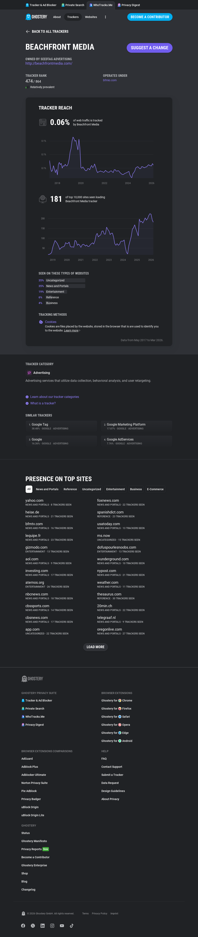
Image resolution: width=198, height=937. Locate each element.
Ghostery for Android (116, 740)
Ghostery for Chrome (116, 700)
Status (25, 833)
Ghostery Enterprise (34, 865)
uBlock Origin (30, 807)
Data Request (110, 783)
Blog (24, 881)
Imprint (114, 913)
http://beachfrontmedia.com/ (48, 63)
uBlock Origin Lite (32, 815)
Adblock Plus (29, 766)
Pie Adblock (29, 791)
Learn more (72, 330)
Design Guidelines (113, 791)
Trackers (73, 17)
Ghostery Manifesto (34, 841)
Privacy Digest (128, 5)
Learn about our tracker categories (52, 397)
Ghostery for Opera (115, 724)
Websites (91, 17)
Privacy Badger (31, 799)
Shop (24, 873)
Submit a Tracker (112, 774)
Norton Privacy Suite (34, 783)
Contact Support (111, 766)
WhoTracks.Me (101, 5)
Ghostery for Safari (115, 716)
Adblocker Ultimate (33, 774)
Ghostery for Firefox (116, 708)
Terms (85, 913)
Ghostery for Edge (115, 732)
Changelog (28, 889)
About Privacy (110, 799)
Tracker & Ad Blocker (40, 5)
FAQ (104, 758)
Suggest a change (149, 47)
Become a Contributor (150, 17)
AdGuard (27, 758)
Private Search (72, 5)
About (57, 17)
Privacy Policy (99, 913)
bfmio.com (110, 80)
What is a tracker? (40, 403)
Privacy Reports (35, 849)
